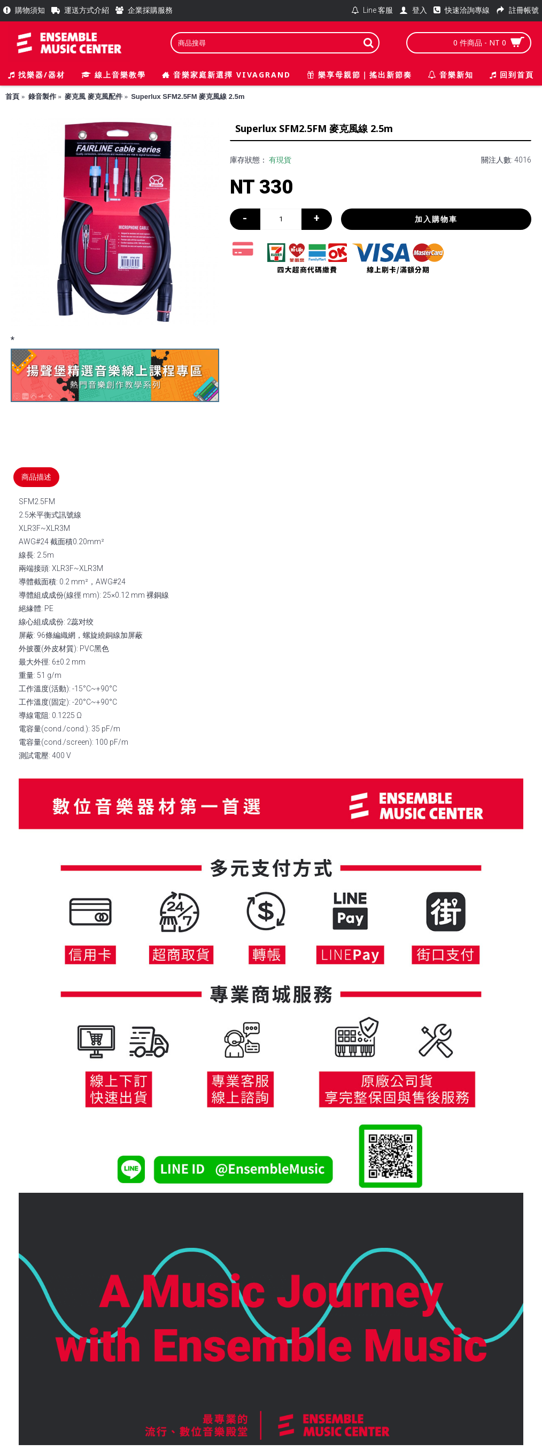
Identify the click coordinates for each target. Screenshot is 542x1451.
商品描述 (36, 477)
